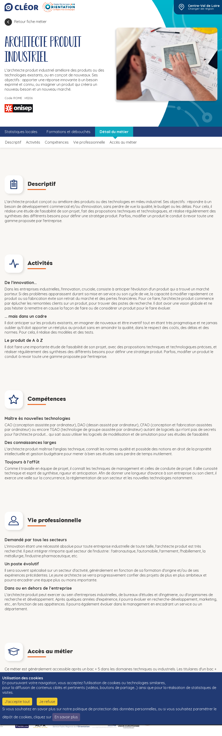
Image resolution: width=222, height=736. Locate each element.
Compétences (57, 142)
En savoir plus (66, 717)
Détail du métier (114, 131)
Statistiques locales (21, 131)
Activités (33, 142)
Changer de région (201, 8)
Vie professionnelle (89, 142)
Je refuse (47, 701)
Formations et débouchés (68, 131)
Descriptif (13, 142)
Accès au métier (123, 142)
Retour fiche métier (30, 21)
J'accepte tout (17, 701)
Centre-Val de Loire (204, 5)
